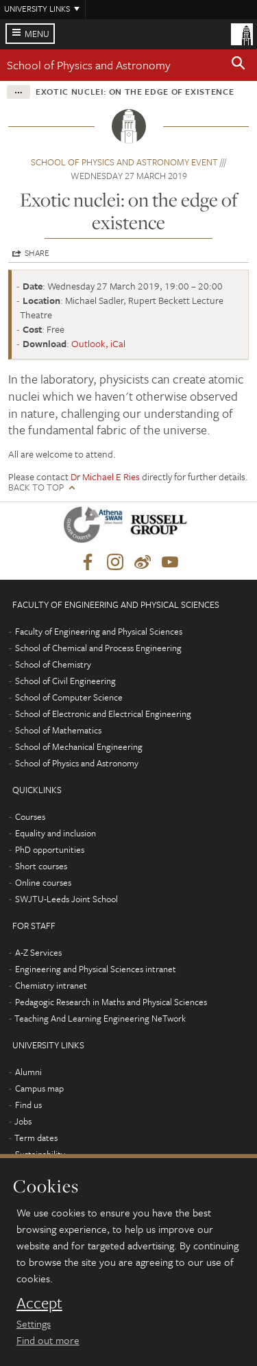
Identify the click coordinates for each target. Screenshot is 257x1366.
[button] (238, 65)
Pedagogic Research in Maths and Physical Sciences (111, 1002)
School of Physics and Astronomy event (124, 162)
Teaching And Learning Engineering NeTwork (100, 1018)
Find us (28, 1104)
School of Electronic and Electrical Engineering (103, 713)
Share (37, 252)
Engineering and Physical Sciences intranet (95, 969)
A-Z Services (38, 952)
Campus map (39, 1088)
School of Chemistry (53, 664)
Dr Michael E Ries (105, 476)
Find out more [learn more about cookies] (47, 1339)
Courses (30, 816)
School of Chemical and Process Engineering (98, 648)
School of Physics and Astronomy (89, 64)
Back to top (36, 487)
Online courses (43, 882)
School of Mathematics (58, 730)
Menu (37, 33)
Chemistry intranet (51, 985)
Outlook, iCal (98, 343)
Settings (33, 1323)
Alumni (28, 1072)
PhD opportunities (49, 849)
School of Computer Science (69, 697)
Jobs (23, 1121)
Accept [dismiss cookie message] (39, 1303)
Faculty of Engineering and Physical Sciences (98, 631)
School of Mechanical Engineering (79, 746)
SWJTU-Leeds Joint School (66, 899)
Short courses (41, 866)
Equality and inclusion (55, 833)
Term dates (36, 1137)
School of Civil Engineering (65, 680)
